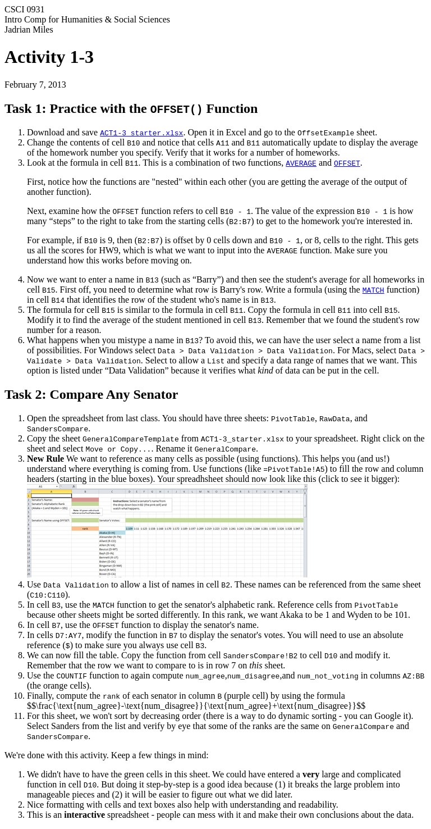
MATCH (373, 290)
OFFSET (347, 163)
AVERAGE (301, 163)
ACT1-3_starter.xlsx (141, 132)
